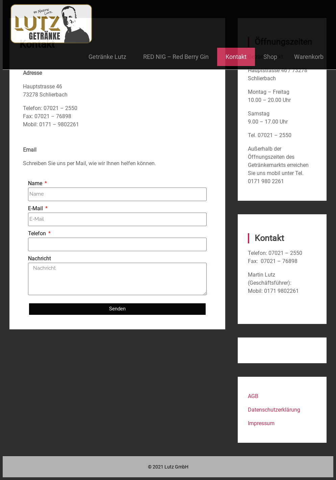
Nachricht (39, 258)
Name (36, 183)
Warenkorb (309, 56)
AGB (253, 396)
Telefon (37, 233)
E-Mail (36, 208)
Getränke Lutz (107, 56)
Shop (270, 56)
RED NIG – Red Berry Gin (176, 56)
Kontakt (236, 56)
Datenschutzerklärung (274, 410)
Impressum (261, 423)
